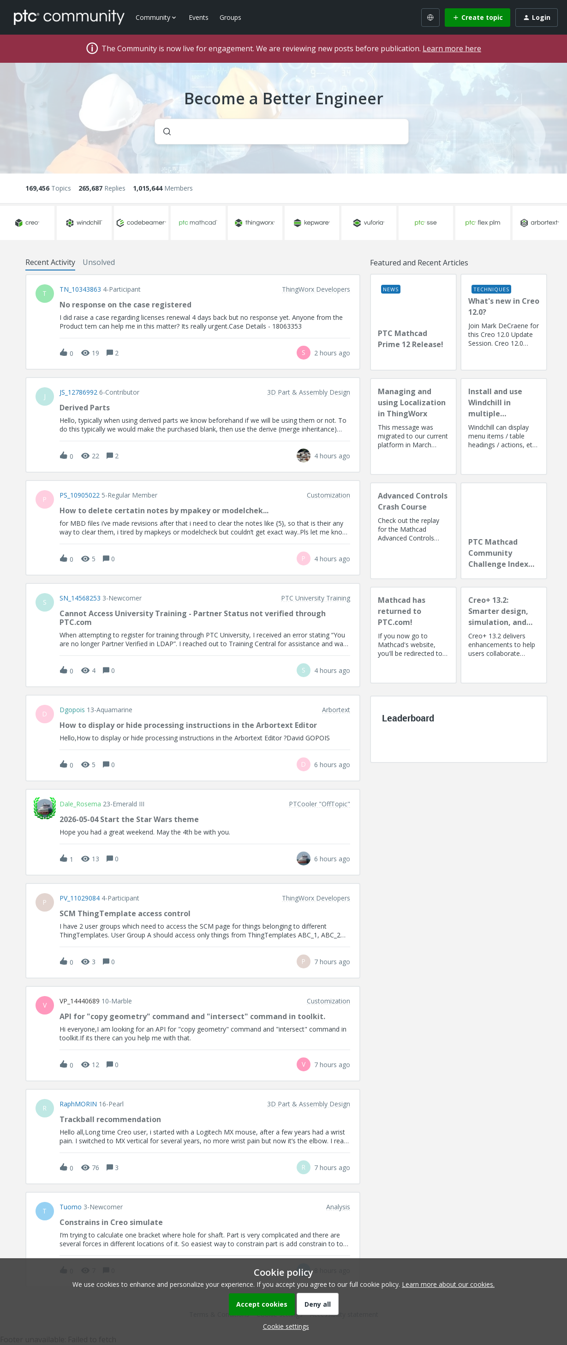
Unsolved (99, 262)
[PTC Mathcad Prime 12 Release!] (413, 322)
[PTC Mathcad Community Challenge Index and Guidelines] (503, 530)
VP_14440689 (80, 1001)
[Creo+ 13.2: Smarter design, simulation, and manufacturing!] (503, 635)
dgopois (72, 710)
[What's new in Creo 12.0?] (503, 322)
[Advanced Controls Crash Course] (413, 530)
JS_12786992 (78, 392)
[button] (283, 1326)
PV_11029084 (80, 898)
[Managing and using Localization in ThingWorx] (413, 426)
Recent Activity (50, 262)
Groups (230, 17)
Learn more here (452, 48)
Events (199, 17)
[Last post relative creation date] (332, 353)
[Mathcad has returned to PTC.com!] (413, 635)
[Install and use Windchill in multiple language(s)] (503, 426)
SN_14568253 (80, 598)
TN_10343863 (80, 289)
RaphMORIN (78, 1104)
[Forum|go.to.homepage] (69, 17)
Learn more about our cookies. (448, 1284)
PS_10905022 (80, 495)
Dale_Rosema (80, 804)
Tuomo (71, 1207)
